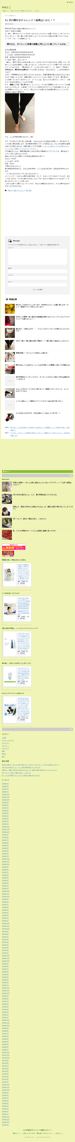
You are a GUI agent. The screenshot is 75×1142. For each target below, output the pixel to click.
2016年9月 (5, 1092)
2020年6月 (5, 972)
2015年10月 (5, 1122)
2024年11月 (5, 829)
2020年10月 (5, 961)
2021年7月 (5, 937)
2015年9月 (5, 1125)
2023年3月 (5, 883)
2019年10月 (5, 993)
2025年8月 (5, 805)
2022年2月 (5, 918)
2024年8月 (5, 837)
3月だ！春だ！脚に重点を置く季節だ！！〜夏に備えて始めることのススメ (42, 341)
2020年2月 (5, 982)
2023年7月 (5, 872)
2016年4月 (5, 1106)
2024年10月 (5, 832)
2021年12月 (5, 923)
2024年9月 (5, 834)
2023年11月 (5, 861)
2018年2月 (5, 1047)
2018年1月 (5, 1049)
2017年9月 (5, 1060)
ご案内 (4, 738)
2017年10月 (5, 1058)
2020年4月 (5, 977)
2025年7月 (5, 808)
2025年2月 (5, 821)
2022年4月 (5, 912)
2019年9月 (5, 996)
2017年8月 (5, 1063)
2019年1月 (5, 1017)
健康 (3, 751)
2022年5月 (5, 910)
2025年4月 (5, 816)
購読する (6, 471)
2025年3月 (5, 818)
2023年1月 (5, 888)
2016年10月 (5, 1090)
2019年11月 (5, 990)
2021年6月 (5, 939)
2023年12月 (5, 859)
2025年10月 (5, 800)
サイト (10, 282)
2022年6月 (5, 907)
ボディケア (5, 748)
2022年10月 (5, 896)
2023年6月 (5, 875)
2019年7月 (5, 1001)
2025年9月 (5, 802)
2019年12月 (5, 988)
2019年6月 (5, 1004)
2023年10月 (5, 864)
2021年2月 (5, 950)
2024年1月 (5, 856)
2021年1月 (5, 953)
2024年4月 (5, 848)
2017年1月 (5, 1082)
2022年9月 (5, 899)
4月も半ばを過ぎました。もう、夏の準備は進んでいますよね (35, 495)
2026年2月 (5, 789)
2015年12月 (5, 1117)
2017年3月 (5, 1076)
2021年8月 (5, 934)
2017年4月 (5, 1074)
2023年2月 (5, 886)
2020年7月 (5, 969)
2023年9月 (5, 867)
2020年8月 (5, 966)
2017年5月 (5, 1071)
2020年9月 (5, 963)
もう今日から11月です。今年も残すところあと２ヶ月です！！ (38, 413)
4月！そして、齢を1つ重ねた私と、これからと (29, 519)
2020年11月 (5, 958)
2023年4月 (5, 880)
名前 (10, 268)
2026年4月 (5, 783)
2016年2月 (5, 1111)
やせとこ (6, 7)
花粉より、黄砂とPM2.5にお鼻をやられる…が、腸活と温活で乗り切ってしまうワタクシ (29, 770)
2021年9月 (5, 931)
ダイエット (5, 746)
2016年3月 (5, 1109)
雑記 (15, 190)
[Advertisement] (20, 208)
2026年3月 (5, 786)
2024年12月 (5, 826)
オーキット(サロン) (8, 740)
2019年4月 (5, 1009)
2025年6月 (5, 810)
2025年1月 (5, 824)
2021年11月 (5, 926)
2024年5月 (5, 845)
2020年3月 (5, 980)
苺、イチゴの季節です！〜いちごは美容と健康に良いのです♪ (34, 531)
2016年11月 (5, 1087)
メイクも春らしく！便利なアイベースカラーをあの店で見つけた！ (39, 401)
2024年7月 (5, 840)
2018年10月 (5, 1025)
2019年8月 (5, 998)
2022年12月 (5, 891)
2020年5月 (5, 974)
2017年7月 (5, 1066)
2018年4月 (5, 1041)
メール (10, 275)
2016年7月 (5, 1098)
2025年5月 (5, 813)
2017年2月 (5, 1079)
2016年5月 (5, 1103)
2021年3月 (5, 947)
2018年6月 (5, 1036)
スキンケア (5, 743)
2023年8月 (5, 869)
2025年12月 (5, 794)
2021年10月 (5, 929)
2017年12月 (5, 1052)
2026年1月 (5, 791)
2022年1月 (5, 920)
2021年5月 (5, 942)
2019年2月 (5, 1015)
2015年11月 (5, 1119)
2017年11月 (5, 1055)
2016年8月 (5, 1095)
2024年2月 (5, 853)
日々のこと (21, 190)
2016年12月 (5, 1084)
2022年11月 (5, 894)
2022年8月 (5, 902)
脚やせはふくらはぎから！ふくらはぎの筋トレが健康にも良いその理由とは (43, 365)
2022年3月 (5, 915)
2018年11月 (5, 1023)
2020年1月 (5, 985)
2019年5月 (5, 1006)
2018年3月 (5, 1044)
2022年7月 (5, 904)
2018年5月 (5, 1039)
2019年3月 (5, 1012)
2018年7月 (5, 1033)
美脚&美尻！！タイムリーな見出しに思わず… (32, 353)
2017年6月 (5, 1068)
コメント (11, 248)
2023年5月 (5, 877)
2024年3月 (5, 851)
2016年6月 (5, 1100)
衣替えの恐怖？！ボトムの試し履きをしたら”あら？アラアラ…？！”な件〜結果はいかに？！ (31, 765)
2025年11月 (5, 797)
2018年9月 (5, 1028)
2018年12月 (5, 1020)
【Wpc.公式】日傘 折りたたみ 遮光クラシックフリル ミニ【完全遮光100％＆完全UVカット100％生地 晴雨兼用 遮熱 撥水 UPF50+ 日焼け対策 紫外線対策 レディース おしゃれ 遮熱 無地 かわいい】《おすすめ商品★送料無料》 (24, 606)
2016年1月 (5, 1114)
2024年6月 (5, 843)
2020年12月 (5, 955)
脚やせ (10, 190)
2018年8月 (5, 1031)
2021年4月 (5, 945)
